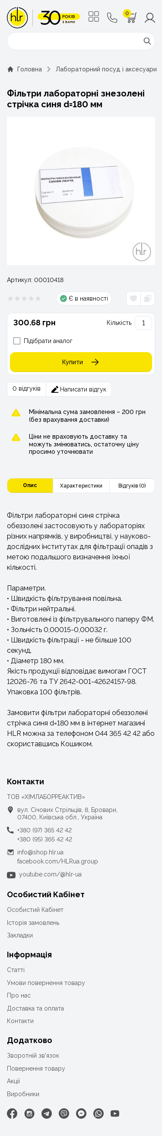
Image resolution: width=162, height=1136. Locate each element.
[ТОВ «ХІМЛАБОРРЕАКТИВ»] (43, 18)
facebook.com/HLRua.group (57, 861)
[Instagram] (29, 1113)
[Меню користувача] (150, 18)
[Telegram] (46, 1113)
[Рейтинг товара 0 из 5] (24, 298)
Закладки (20, 935)
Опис (30, 485)
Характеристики (81, 486)
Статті (16, 969)
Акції (13, 1081)
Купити (81, 362)
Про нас (19, 995)
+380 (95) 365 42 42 (44, 839)
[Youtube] (115, 1113)
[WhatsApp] (98, 1113)
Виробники (23, 1094)
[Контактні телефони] (112, 18)
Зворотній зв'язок (33, 1055)
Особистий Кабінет (35, 909)
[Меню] (94, 16)
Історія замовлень (33, 922)
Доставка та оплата (35, 1008)
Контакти (20, 1020)
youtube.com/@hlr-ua (50, 874)
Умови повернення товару (46, 982)
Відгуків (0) (132, 486)
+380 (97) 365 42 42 (44, 830)
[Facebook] (12, 1113)
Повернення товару (36, 1068)
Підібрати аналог (48, 340)
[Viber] (64, 1113)
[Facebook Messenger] (81, 1113)
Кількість (119, 322)
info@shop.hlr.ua (40, 852)
